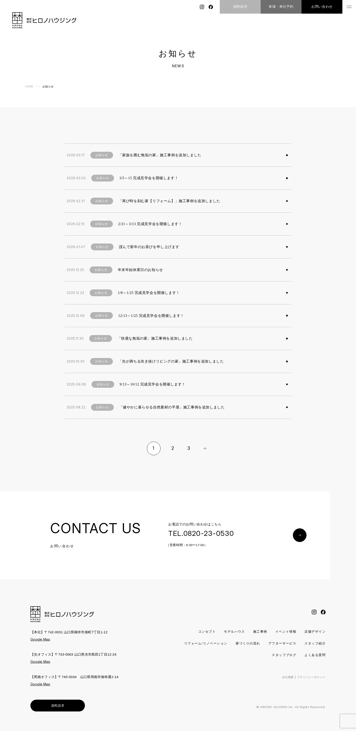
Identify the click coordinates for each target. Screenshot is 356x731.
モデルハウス (230, 632)
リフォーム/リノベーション (230, 643)
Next (204, 448)
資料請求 (240, 7)
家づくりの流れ (274, 643)
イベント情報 (283, 632)
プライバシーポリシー (310, 677)
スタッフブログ (282, 655)
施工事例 (256, 632)
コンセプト (201, 632)
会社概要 (285, 677)
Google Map (40, 639)
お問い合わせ (322, 7)
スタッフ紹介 (249, 655)
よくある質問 (314, 655)
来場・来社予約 (281, 7)
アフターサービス (311, 643)
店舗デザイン (314, 632)
